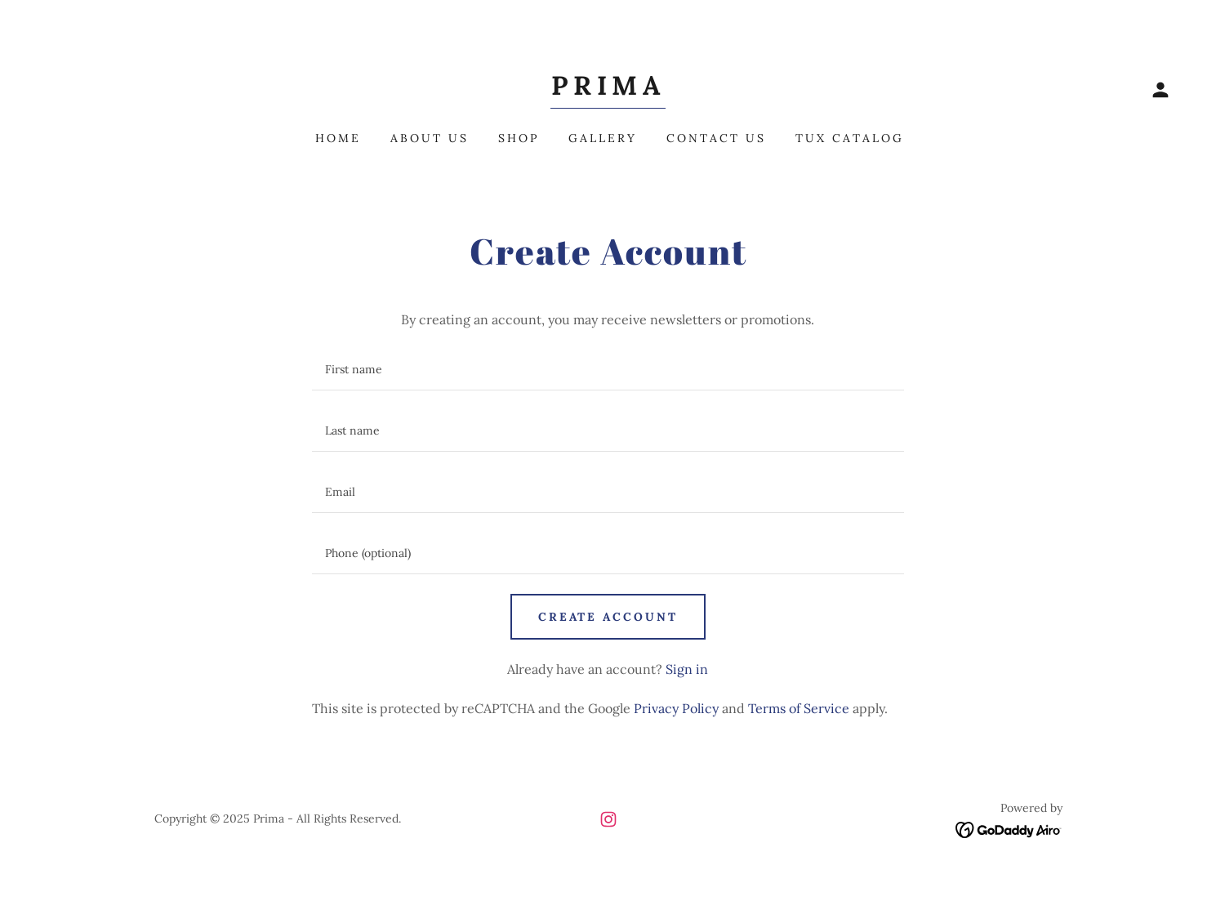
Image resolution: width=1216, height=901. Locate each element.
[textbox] (608, 369)
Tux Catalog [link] (849, 138)
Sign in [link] (687, 669)
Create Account (608, 616)
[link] (608, 90)
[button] (1160, 90)
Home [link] (338, 138)
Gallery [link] (602, 138)
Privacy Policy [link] (676, 708)
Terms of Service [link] (798, 708)
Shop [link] (518, 138)
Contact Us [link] (716, 138)
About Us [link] (429, 138)
